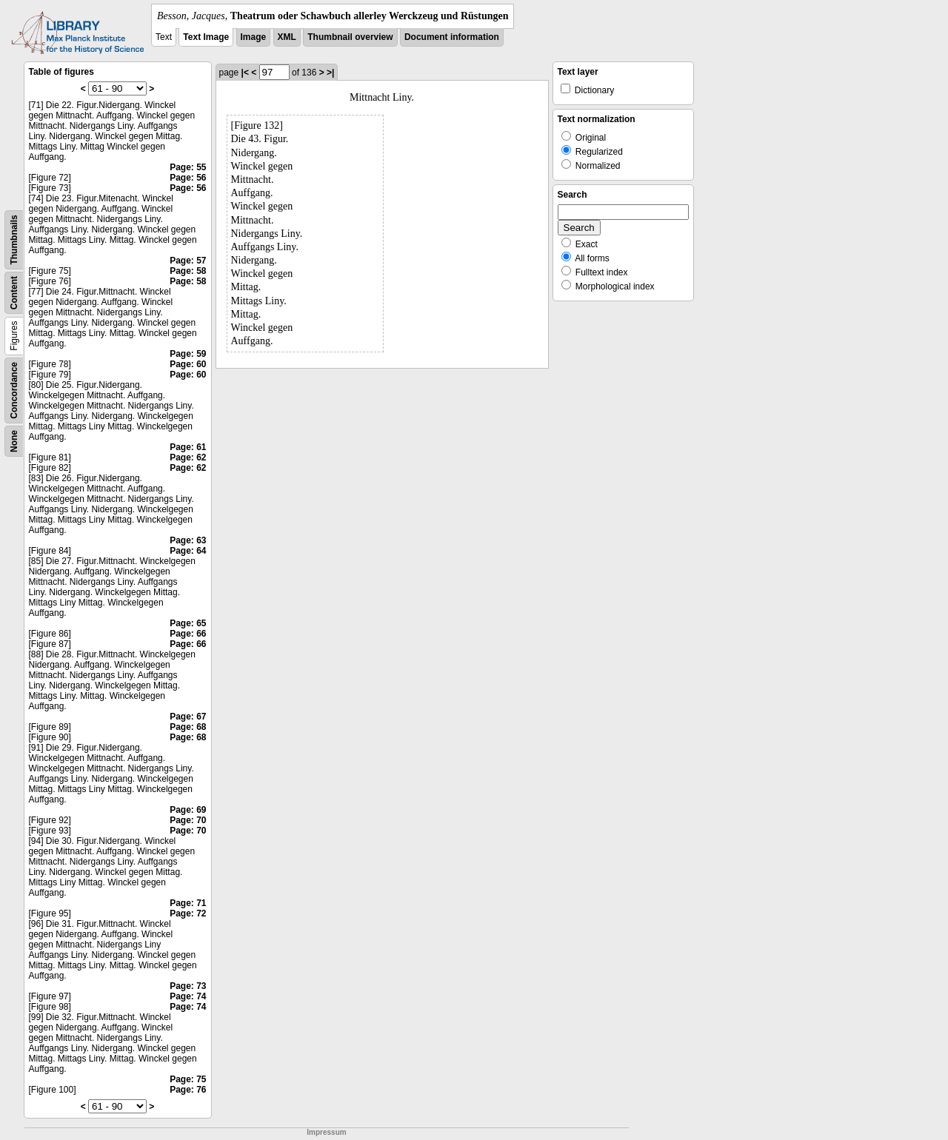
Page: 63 (188, 540)
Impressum (326, 1132)
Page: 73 (188, 986)
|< (245, 72)
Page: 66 (188, 633)
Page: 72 (188, 913)
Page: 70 (188, 820)
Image (254, 37)
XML (287, 37)
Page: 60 (188, 364)
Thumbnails (14, 239)
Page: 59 (188, 354)
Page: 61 (188, 447)
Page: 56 (188, 177)
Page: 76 (188, 1089)
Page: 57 (188, 260)
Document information (451, 37)
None (14, 441)
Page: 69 (188, 810)
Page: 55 (188, 167)
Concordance (14, 390)
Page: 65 (188, 623)
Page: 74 (188, 996)
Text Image (206, 37)
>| (330, 72)
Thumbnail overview (350, 37)
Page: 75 (188, 1079)
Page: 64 (188, 551)
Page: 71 (188, 903)
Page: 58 (188, 271)
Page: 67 (188, 716)
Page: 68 (188, 727)
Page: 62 (188, 457)
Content (14, 292)
